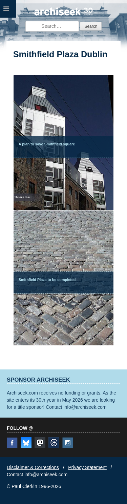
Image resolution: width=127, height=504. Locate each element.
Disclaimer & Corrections (33, 467)
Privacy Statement (87, 467)
